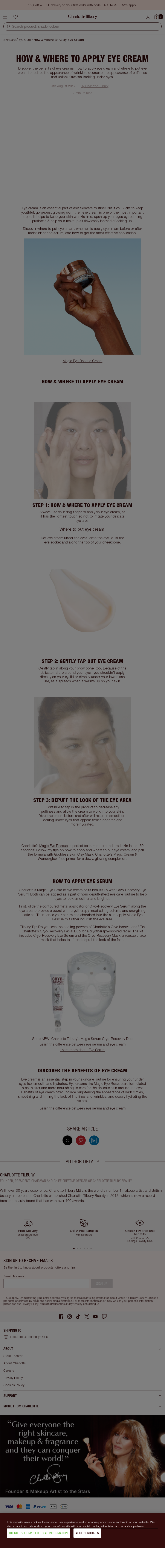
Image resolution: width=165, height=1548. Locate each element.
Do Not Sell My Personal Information (38, 1533)
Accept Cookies (87, 1533)
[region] (82, 1530)
